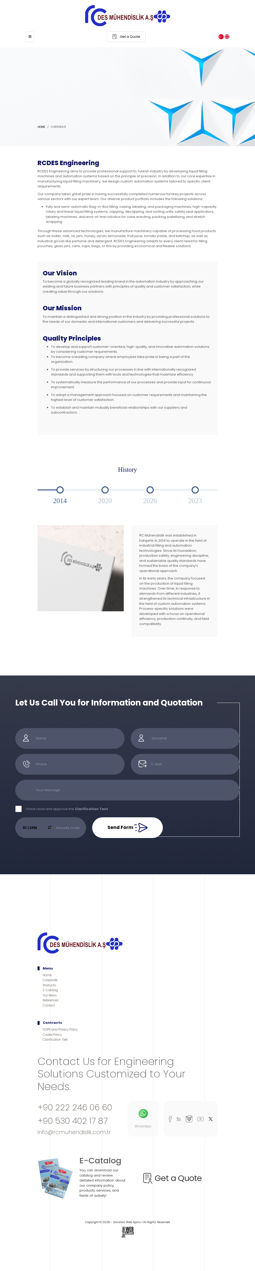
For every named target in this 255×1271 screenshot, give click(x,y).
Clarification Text (55, 1040)
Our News (50, 995)
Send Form (127, 827)
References (51, 1000)
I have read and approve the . (67, 808)
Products (49, 985)
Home (41, 127)
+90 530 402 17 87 (73, 1121)
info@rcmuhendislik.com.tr (74, 1132)
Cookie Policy (52, 1035)
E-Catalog (50, 990)
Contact (49, 1005)
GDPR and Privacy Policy (60, 1029)
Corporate (50, 980)
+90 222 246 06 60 (75, 1107)
